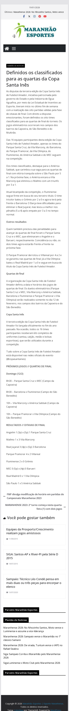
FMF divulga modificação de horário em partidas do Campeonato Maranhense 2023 (33, 496)
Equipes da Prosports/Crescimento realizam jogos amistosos (30, 531)
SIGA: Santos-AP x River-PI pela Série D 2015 (32, 556)
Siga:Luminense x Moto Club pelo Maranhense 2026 (31, 662)
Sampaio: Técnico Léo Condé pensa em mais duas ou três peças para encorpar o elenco (33, 583)
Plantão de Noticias (15, 66)
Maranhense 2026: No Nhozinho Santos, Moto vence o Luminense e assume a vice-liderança (38, 13)
